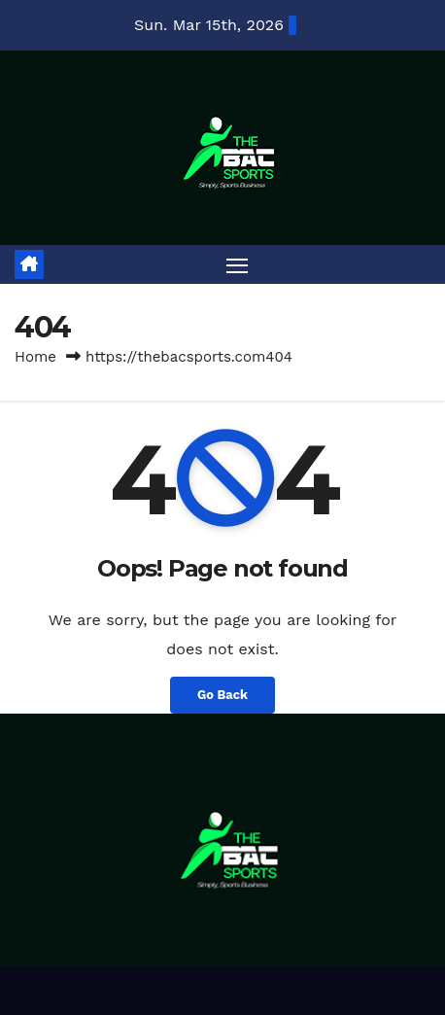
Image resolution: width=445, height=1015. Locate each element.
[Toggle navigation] (237, 264)
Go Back (222, 694)
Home (35, 357)
